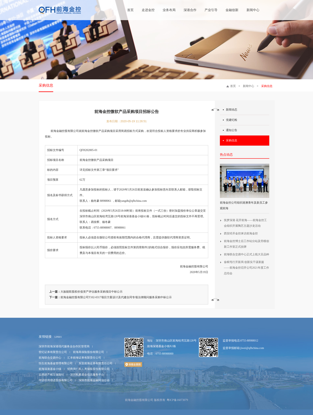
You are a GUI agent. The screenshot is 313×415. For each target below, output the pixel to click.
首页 (130, 10)
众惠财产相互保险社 (51, 374)
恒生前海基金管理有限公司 (56, 363)
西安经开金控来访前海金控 (241, 233)
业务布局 (169, 10)
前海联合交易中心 (50, 357)
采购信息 (46, 85)
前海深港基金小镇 (50, 368)
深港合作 (190, 10)
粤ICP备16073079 (177, 400)
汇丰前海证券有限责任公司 (84, 357)
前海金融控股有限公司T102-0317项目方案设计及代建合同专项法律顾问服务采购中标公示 (116, 297)
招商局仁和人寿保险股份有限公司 (88, 368)
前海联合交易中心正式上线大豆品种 (246, 254)
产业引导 (211, 10)
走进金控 (148, 10)
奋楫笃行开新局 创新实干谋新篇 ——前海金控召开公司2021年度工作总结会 (246, 268)
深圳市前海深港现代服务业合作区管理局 (64, 346)
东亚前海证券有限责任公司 (95, 363)
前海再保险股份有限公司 (88, 352)
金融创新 (232, 10)
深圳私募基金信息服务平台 (87, 374)
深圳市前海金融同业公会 (94, 380)
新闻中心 (252, 10)
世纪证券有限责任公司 (53, 352)
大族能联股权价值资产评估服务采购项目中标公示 (91, 291)
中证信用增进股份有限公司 (56, 380)
